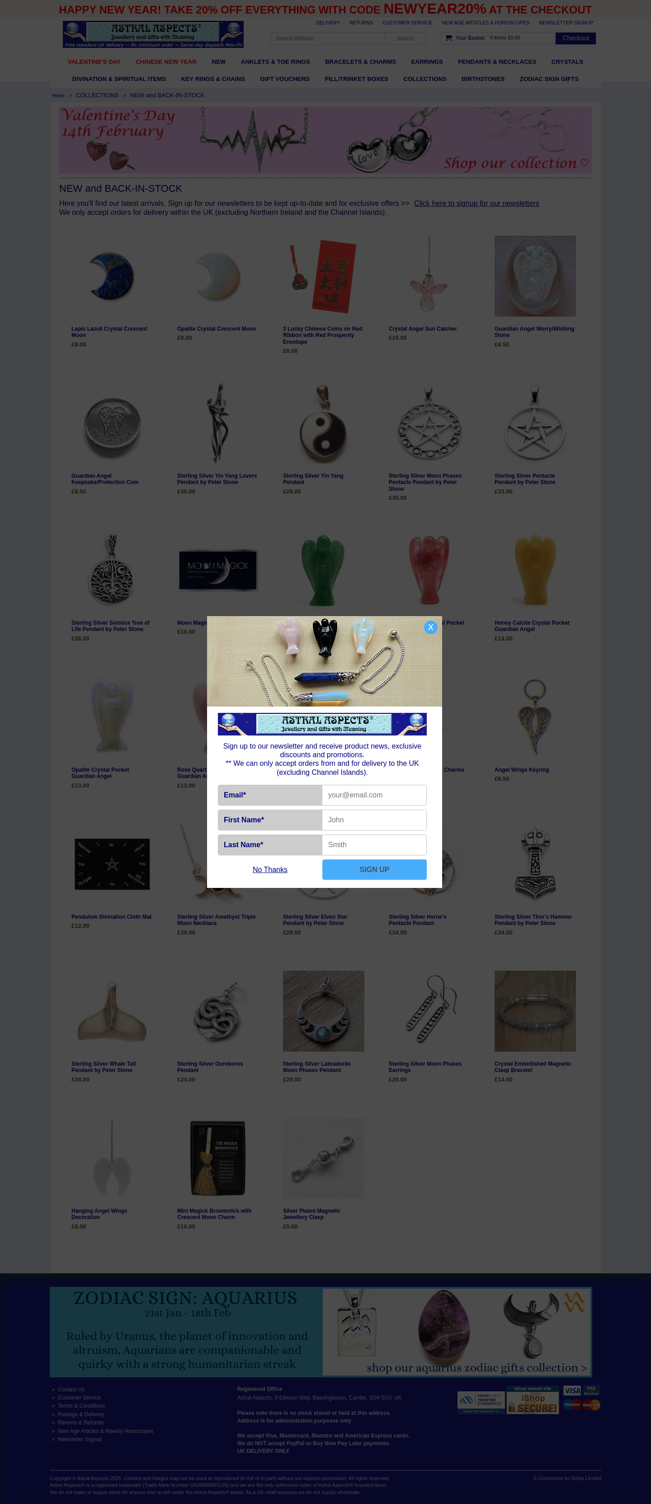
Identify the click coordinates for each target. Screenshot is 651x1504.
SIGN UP (375, 869)
